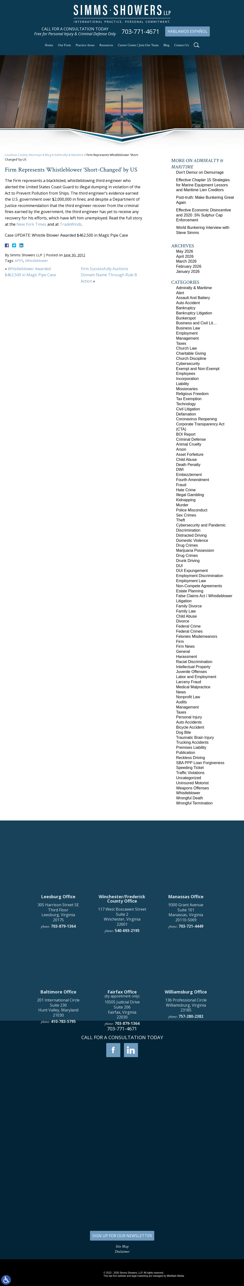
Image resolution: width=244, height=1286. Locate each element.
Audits (181, 702)
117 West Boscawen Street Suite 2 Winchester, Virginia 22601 (122, 1010)
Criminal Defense (191, 439)
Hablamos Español (187, 31)
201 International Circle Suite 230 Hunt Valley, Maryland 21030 (58, 1101)
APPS (19, 260)
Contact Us (181, 45)
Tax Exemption (189, 399)
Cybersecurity (188, 364)
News (181, 692)
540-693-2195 (127, 1024)
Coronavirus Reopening (196, 419)
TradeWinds (71, 224)
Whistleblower (36, 260)
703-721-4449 (191, 1019)
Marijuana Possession (195, 550)
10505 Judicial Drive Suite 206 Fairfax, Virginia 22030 (122, 1103)
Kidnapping (185, 500)
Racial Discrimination (194, 662)
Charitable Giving (191, 353)
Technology (186, 404)
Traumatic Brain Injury (195, 737)
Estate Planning (189, 591)
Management (187, 338)
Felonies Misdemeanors (196, 636)
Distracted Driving (191, 535)
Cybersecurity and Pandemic (201, 525)
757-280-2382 (191, 1109)
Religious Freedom (192, 394)
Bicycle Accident (190, 727)
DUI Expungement (192, 571)
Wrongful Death (189, 798)
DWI (180, 469)
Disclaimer (122, 1251)
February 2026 (188, 266)
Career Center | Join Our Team (138, 45)
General (183, 651)
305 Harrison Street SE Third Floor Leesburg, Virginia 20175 (58, 1005)
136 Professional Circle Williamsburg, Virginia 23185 (186, 1098)
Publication (185, 753)
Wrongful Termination (194, 803)
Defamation (186, 414)
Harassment (186, 657)
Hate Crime (186, 490)
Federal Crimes (189, 631)
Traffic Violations (190, 773)
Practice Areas (85, 45)
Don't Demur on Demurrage (200, 172)
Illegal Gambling (190, 495)
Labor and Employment (196, 677)
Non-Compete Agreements (199, 586)
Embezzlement (189, 475)
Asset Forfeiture (189, 454)
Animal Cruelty (188, 444)
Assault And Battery (193, 298)
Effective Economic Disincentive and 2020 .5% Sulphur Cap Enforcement (203, 215)
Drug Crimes (187, 545)
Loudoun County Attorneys (23, 155)
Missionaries (187, 389)
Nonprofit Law (188, 697)
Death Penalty (188, 465)
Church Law (186, 348)
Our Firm (64, 45)
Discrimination (188, 530)
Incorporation (187, 379)
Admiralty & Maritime (68, 155)
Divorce (182, 621)
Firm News (185, 646)
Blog (166, 45)
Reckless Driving (190, 758)
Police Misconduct (191, 510)
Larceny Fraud (188, 682)
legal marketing (139, 1276)
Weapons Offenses (192, 788)
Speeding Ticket (190, 768)
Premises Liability (191, 747)
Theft (180, 520)
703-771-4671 (140, 31)
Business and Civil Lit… (196, 323)
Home (49, 45)
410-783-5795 (63, 1114)
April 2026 (185, 256)
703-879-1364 (63, 1019)
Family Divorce (189, 606)
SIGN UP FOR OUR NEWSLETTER (122, 1235)
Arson (181, 449)
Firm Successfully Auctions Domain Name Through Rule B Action (109, 275)
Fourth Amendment (192, 480)
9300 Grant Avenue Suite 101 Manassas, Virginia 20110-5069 (186, 1005)
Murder (182, 505)
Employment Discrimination (199, 576)
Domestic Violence (192, 540)
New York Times (31, 224)
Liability (182, 384)
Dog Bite (183, 732)
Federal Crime (188, 626)
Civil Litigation (188, 409)
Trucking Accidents (192, 742)
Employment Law (191, 581)
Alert (180, 293)
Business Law (188, 328)
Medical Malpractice (193, 687)
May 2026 (184, 251)
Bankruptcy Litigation (194, 313)
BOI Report (185, 434)
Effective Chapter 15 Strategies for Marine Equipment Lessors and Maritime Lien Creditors (203, 185)
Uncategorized (188, 778)
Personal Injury (189, 717)
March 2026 (186, 261)
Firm (180, 641)
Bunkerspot (186, 318)
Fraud (181, 485)
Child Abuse (186, 459)
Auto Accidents (189, 722)
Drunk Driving (188, 561)
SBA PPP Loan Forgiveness (200, 763)
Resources (106, 45)
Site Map (122, 1246)
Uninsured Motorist (192, 783)
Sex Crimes (186, 515)
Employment (187, 333)
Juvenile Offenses (191, 672)
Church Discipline (191, 358)
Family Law (186, 611)
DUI (179, 566)
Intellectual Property (193, 667)
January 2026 (188, 271)
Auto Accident (188, 303)
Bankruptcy (185, 308)
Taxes (181, 343)
